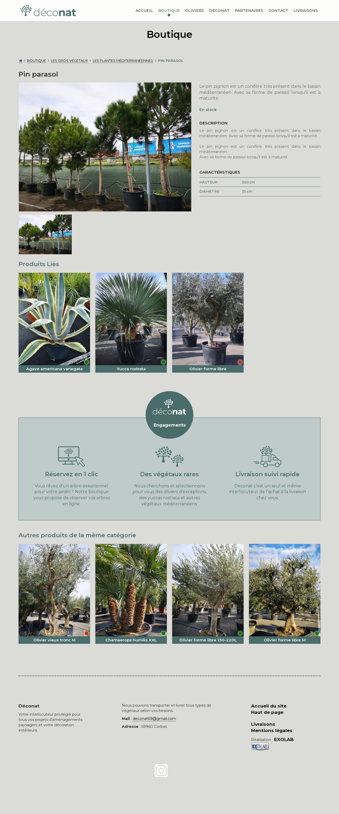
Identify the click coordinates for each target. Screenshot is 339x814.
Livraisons (305, 10)
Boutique (169, 10)
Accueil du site (269, 706)
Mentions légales (271, 730)
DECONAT (219, 10)
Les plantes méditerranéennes (123, 60)
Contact (278, 10)
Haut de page (267, 712)
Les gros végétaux (69, 60)
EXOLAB (284, 739)
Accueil (144, 10)
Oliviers (194, 10)
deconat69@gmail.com (154, 718)
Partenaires (249, 10)
